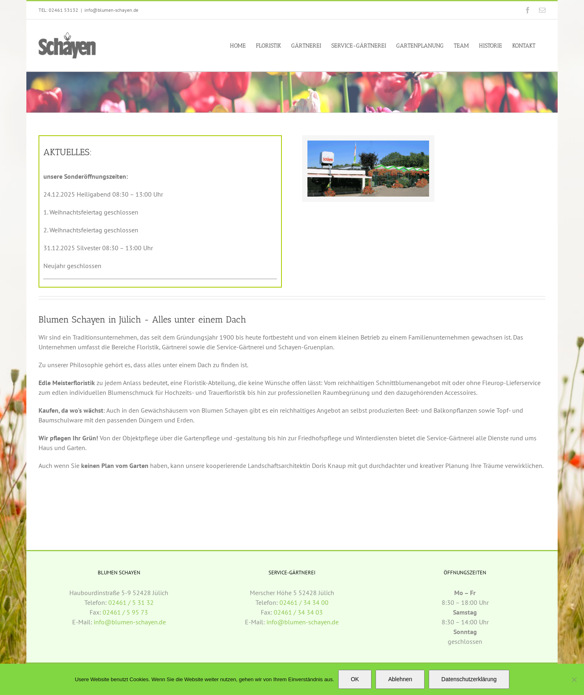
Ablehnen (400, 679)
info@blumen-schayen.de (111, 10)
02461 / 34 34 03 (298, 612)
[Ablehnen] (574, 680)
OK (355, 679)
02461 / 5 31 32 (131, 602)
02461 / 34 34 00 (303, 602)
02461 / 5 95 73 (125, 612)
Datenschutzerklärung (468, 679)
